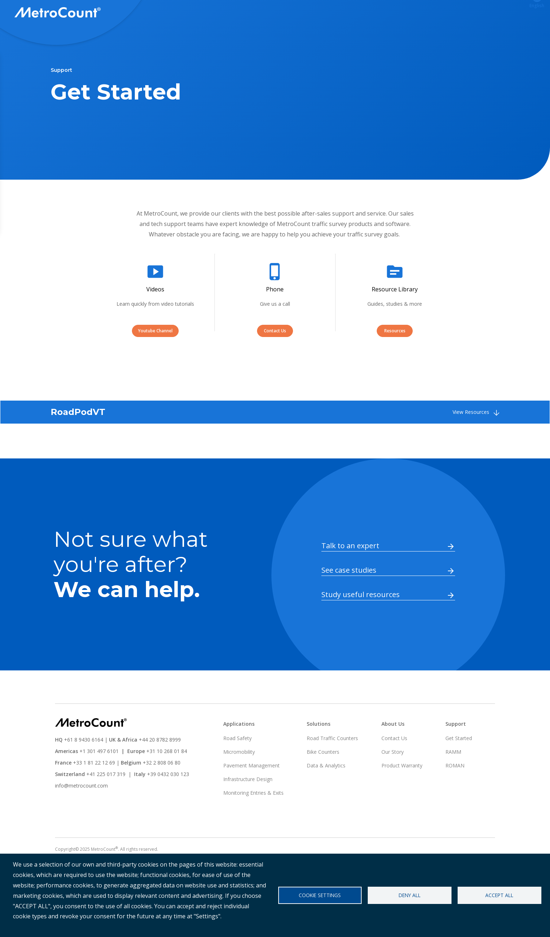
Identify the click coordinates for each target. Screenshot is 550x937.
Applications (363, 13)
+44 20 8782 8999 (160, 766)
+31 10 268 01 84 (166, 777)
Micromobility (239, 778)
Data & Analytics (326, 792)
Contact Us (275, 357)
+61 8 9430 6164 (83, 766)
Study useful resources (360, 621)
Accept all (499, 895)
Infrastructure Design (247, 805)
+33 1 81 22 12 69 (94, 789)
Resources (394, 357)
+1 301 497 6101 (99, 777)
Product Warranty (401, 792)
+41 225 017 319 (105, 800)
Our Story (392, 778)
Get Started (458, 764)
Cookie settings (320, 895)
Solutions (319, 13)
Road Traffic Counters (332, 764)
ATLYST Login (452, 13)
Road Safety (237, 764)
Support (406, 13)
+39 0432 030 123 (168, 800)
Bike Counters (323, 778)
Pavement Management (251, 792)
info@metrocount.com (81, 812)
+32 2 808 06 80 (160, 789)
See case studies (348, 596)
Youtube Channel (155, 357)
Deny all (410, 895)
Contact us (501, 13)
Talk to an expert (350, 572)
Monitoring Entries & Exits (253, 819)
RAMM (453, 778)
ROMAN (454, 792)
